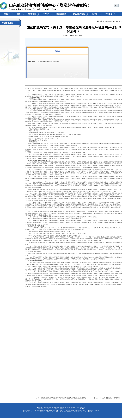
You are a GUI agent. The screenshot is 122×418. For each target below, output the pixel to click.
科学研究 (46, 14)
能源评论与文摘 (79, 14)
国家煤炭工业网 (65, 408)
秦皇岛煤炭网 (81, 408)
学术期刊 (95, 14)
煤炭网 (73, 408)
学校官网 (7, 14)
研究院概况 (32, 14)
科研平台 (108, 14)
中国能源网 (55, 408)
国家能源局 (47, 408)
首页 (18, 14)
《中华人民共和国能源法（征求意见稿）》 (110, 398)
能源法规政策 (61, 14)
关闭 (119, 400)
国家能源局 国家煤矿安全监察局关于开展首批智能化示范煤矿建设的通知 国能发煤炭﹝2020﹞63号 (67, 398)
